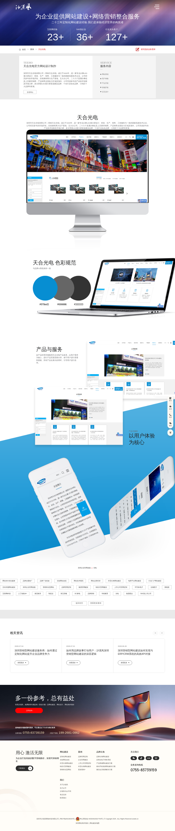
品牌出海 (100, 752)
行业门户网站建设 (155, 581)
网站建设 (64, 752)
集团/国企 (129, 593)
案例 (32, 49)
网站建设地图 (94, 823)
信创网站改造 (62, 581)
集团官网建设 (83, 587)
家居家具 (38, 593)
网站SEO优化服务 (9, 581)
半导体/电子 (139, 587)
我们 (62, 780)
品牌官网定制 (66, 587)
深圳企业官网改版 (84, 568)
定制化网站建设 (65, 757)
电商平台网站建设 (134, 581)
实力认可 (63, 788)
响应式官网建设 (101, 587)
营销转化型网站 (48, 587)
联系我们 (63, 798)
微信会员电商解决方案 (104, 770)
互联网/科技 (7, 593)
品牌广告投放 (44, 581)
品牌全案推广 (27, 581)
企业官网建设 (83, 760)
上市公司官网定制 (120, 587)
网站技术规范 (78, 581)
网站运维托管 (95, 581)
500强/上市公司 (145, 593)
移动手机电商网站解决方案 (106, 766)
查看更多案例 (95, 603)
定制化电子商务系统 (103, 760)
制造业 (51, 593)
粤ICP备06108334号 (67, 819)
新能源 (167, 587)
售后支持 (63, 795)
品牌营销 (91, 593)
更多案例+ (81, 770)
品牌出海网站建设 (102, 757)
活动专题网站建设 (9, 587)
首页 (24, 49)
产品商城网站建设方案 (104, 763)
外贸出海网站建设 (114, 581)
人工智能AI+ (22, 593)
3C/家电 (77, 593)
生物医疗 (154, 587)
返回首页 (79, 603)
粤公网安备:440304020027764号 (91, 819)
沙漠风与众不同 (65, 791)
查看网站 (30, 92)
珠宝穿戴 (64, 593)
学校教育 (105, 593)
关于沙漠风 (64, 785)
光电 (95, 568)
